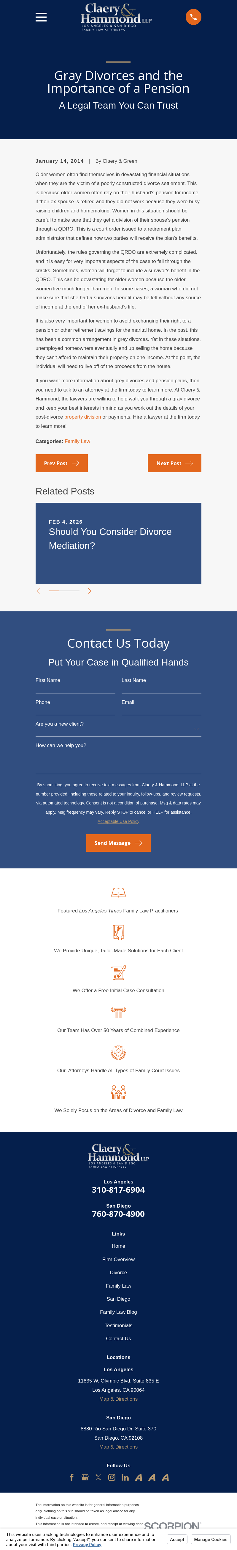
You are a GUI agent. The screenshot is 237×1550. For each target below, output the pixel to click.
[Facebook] (71, 1477)
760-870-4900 (118, 1213)
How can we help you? (61, 745)
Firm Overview (118, 1259)
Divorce (118, 1272)
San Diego (118, 1299)
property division (82, 417)
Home (118, 1246)
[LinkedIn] (125, 1477)
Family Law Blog (118, 1312)
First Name (48, 680)
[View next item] (93, 591)
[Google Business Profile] (85, 1477)
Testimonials (118, 1325)
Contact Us (118, 1338)
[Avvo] (138, 1477)
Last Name (134, 680)
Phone (43, 702)
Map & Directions (118, 1399)
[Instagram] (111, 1477)
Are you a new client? (60, 724)
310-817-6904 (118, 1189)
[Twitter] (98, 1477)
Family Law (77, 441)
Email (128, 702)
